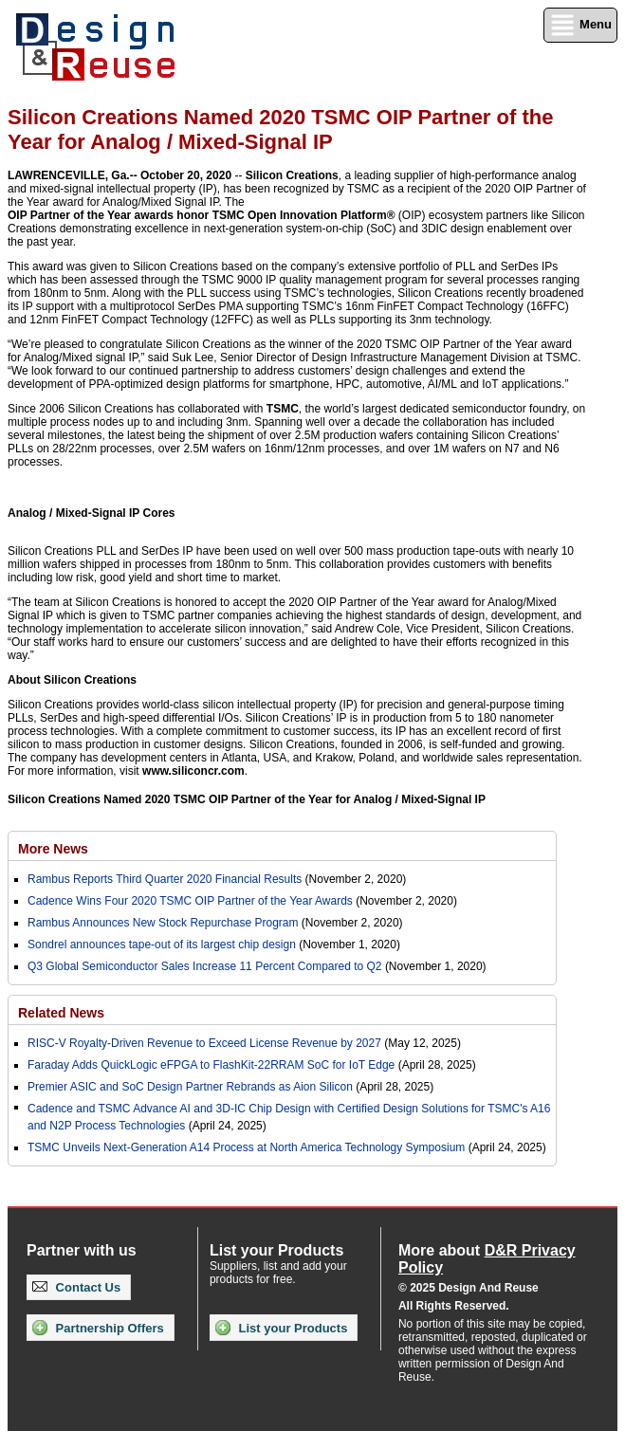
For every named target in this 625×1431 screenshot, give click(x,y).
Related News (61, 1012)
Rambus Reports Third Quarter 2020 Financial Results (165, 879)
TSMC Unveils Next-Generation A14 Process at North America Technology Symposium (246, 1147)
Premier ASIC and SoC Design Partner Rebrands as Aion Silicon (192, 1086)
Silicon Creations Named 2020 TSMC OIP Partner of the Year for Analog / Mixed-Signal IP (247, 799)
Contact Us (76, 1287)
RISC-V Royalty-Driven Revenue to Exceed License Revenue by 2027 (204, 1043)
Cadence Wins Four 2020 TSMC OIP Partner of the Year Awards (190, 901)
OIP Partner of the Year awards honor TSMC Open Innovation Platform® (201, 215)
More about (487, 1258)
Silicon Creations (292, 175)
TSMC (283, 408)
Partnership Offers (98, 1327)
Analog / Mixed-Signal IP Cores (91, 513)
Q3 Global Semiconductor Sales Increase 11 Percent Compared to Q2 (205, 966)
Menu (580, 25)
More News (53, 848)
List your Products (281, 1327)
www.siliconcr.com (193, 771)
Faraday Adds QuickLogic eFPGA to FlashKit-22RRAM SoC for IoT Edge (211, 1065)
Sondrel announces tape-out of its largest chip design (162, 944)
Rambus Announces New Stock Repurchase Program (163, 922)
